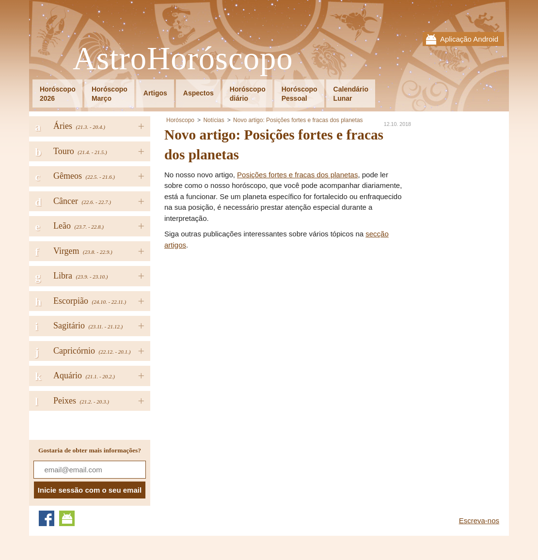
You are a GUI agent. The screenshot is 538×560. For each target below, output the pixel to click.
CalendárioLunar (350, 93)
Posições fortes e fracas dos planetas (297, 175)
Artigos (155, 93)
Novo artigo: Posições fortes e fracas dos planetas (298, 120)
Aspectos (198, 93)
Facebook (46, 518)
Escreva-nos (479, 520)
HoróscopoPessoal (299, 93)
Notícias (213, 120)
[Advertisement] (245, 323)
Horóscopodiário (248, 93)
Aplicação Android (469, 39)
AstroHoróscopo (183, 59)
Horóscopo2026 (58, 93)
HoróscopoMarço (109, 93)
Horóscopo (180, 120)
